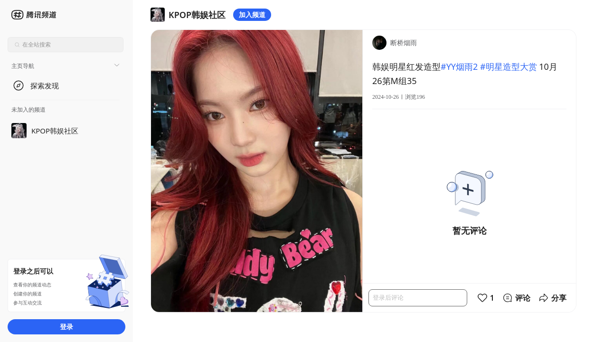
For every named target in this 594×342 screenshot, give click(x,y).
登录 (66, 326)
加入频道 (252, 14)
